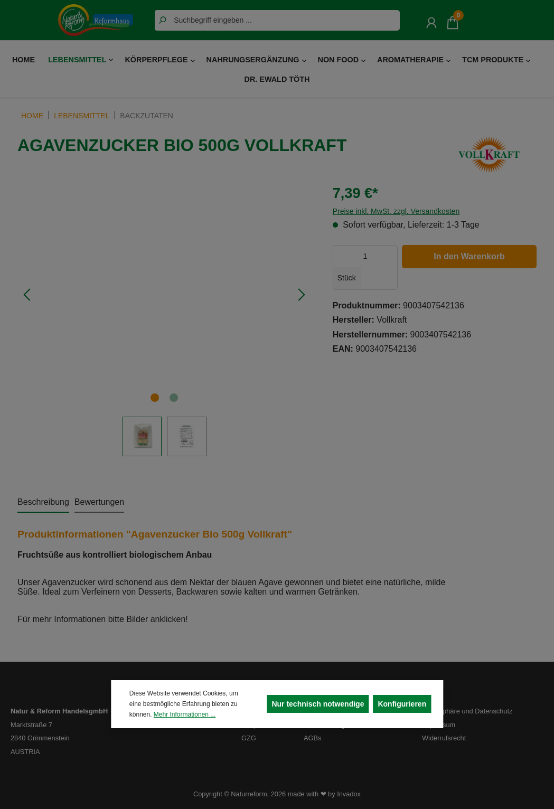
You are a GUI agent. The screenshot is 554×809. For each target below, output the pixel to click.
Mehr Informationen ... (184, 714)
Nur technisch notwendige (317, 704)
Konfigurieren (402, 704)
